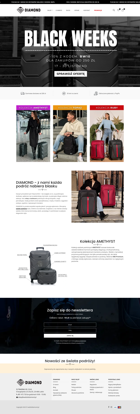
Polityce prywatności (80, 341)
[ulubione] (118, 10)
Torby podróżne (76, 387)
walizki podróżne (21, 209)
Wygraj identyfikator (114, 384)
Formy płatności (113, 390)
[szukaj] (114, 10)
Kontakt (86, 10)
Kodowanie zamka (114, 396)
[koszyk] (123, 10)
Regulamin (93, 384)
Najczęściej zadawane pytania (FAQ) (60, 394)
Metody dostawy (113, 393)
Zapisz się (70, 336)
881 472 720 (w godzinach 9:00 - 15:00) (31, 394)
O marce (59, 10)
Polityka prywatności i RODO (97, 388)
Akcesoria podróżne (77, 393)
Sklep (49, 10)
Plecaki (73, 390)
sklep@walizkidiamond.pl (26, 397)
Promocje (98, 10)
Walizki (73, 384)
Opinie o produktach (114, 387)
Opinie (76, 10)
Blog (68, 10)
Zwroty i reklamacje (96, 392)
